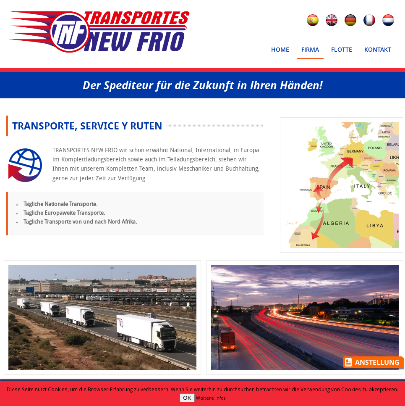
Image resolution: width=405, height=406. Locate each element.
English (332, 21)
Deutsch (351, 21)
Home (280, 49)
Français (370, 21)
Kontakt (376, 51)
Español (313, 21)
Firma (308, 51)
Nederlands (389, 21)
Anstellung (377, 362)
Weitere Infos (210, 398)
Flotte (341, 49)
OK (187, 398)
